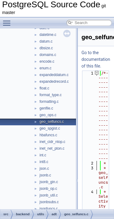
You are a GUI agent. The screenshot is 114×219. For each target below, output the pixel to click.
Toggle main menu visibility (8, 20)
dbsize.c (46, 48)
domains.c (48, 55)
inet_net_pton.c (52, 148)
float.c (44, 88)
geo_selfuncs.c (52, 122)
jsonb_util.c (49, 195)
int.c (43, 155)
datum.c (46, 41)
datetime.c (48, 35)
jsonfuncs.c (49, 209)
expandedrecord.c (54, 81)
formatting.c (49, 101)
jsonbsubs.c (49, 202)
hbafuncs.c (48, 135)
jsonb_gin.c (49, 182)
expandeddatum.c (54, 75)
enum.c (45, 68)
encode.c (47, 61)
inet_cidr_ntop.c (52, 142)
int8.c (44, 162)
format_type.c (51, 95)
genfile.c (46, 108)
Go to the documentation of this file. (95, 59)
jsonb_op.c (48, 188)
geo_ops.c (48, 115)
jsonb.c (45, 175)
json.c (44, 168)
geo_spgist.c (50, 128)
